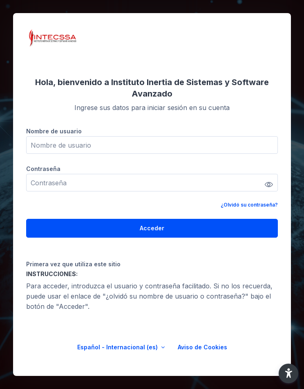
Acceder (152, 228)
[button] (288, 373)
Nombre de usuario (54, 131)
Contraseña (43, 168)
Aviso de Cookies (202, 347)
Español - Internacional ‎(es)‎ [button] (118, 347)
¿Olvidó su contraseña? (249, 205)
